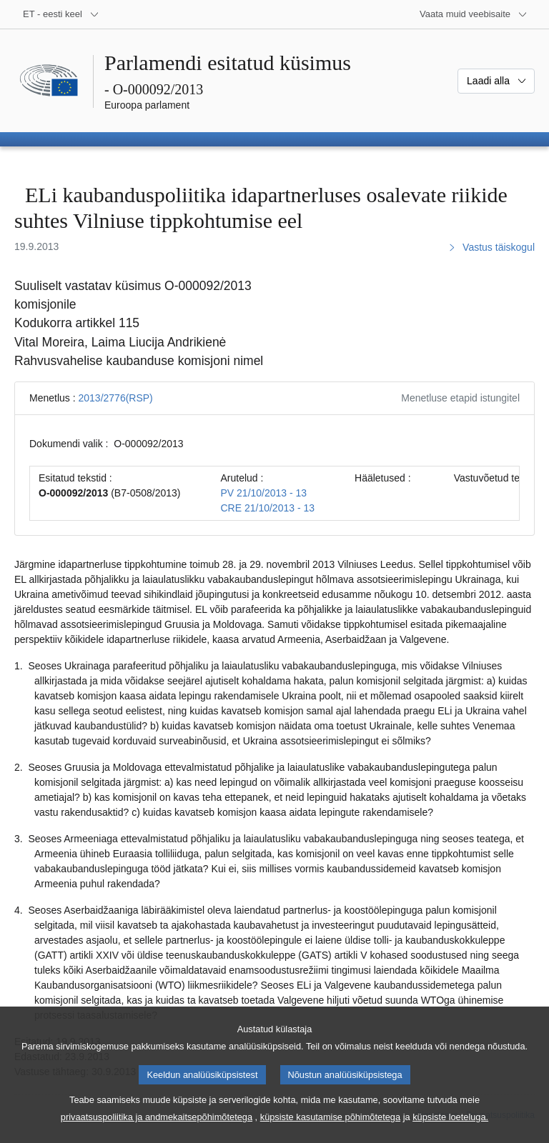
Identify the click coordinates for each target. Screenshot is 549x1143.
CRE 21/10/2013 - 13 (268, 508)
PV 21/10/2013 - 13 (264, 493)
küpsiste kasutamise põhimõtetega (330, 1132)
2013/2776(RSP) (115, 398)
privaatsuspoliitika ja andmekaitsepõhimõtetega (156, 1132)
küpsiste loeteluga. (450, 1132)
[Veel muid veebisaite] (473, 14)
